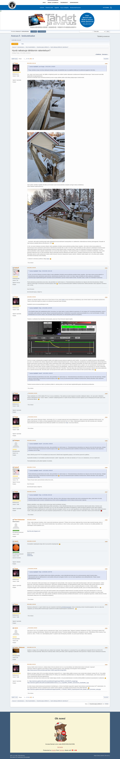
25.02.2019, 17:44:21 (31, 467)
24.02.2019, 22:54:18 (31, 440)
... (25, 58)
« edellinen (98, 54)
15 (26, 58)
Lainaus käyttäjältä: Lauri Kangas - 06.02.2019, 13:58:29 (42, 66)
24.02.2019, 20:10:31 (33, 416)
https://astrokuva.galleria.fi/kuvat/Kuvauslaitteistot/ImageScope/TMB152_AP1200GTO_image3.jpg (53, 681)
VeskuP (16, 267)
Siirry (86, 703)
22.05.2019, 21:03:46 (31, 519)
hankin (63, 299)
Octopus (17, 440)
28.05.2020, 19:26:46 (31, 604)
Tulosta (106, 58)
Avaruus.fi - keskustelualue (23, 36)
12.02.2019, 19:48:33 (31, 296)
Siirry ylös (15, 697)
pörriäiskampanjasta (66, 607)
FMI (67, 422)
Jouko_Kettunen (19, 647)
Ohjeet (95, 755)
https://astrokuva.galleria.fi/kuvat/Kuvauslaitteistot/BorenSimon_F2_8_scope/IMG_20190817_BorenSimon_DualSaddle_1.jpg (58, 682)
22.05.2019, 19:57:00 (31, 491)
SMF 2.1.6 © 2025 (13, 755)
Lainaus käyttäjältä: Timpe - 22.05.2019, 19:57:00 (41, 572)
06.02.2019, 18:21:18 (31, 63)
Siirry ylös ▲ (107, 755)
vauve (16, 628)
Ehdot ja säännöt (100, 755)
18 (33, 58)
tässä (48, 258)
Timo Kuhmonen (19, 519)
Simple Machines (21, 755)
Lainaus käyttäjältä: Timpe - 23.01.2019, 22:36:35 (41, 308)
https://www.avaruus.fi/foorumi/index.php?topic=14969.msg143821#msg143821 (46, 670)
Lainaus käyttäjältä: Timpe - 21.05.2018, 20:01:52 (41, 495)
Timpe (16, 63)
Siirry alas (14, 58)
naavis (16, 541)
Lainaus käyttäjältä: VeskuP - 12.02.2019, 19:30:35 (41, 373)
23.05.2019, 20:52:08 (33, 568)
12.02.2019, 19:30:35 (31, 267)
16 (28, 58)
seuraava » (105, 54)
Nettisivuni (29, 554)
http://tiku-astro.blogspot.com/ (33, 531)
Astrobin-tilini (30, 555)
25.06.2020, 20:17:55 (31, 647)
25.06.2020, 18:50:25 (33, 627)
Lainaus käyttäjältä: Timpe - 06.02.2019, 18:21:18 (41, 271)
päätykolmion (63, 500)
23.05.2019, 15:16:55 (31, 541)
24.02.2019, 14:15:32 (33, 393)
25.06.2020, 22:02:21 (31, 664)
